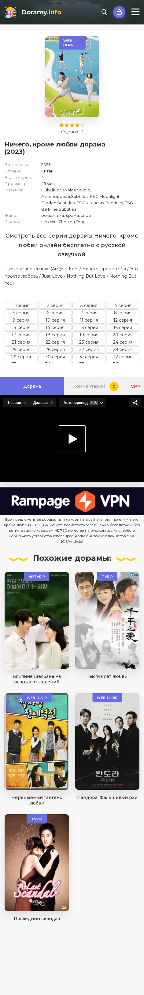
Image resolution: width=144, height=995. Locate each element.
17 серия (21, 335)
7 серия (89, 313)
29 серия (21, 357)
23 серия (88, 342)
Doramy (41, 12)
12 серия (122, 320)
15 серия (89, 327)
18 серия (55, 335)
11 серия (89, 320)
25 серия (21, 349)
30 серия (55, 357)
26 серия (55, 349)
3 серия (88, 305)
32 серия (122, 357)
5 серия (21, 313)
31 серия (88, 357)
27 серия (89, 349)
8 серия (122, 313)
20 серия (123, 335)
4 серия (122, 305)
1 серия (21, 305)
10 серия (55, 320)
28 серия (123, 349)
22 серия (55, 342)
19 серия (88, 335)
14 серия (55, 327)
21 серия (21, 342)
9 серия (21, 320)
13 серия (21, 327)
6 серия (55, 313)
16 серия (122, 327)
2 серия (55, 305)
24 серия (123, 342)
